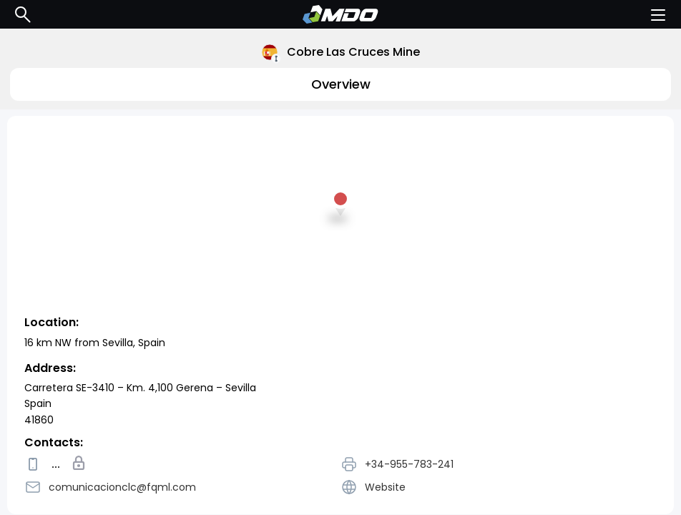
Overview (341, 84)
